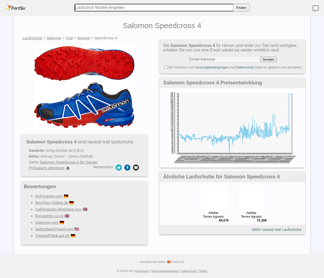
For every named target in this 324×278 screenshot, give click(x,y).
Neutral (83, 38)
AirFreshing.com (49, 196)
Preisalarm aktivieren (46, 168)
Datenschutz (245, 67)
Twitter (203, 270)
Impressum (142, 270)
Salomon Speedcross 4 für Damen (69, 162)
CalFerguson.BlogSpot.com (58, 209)
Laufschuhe (32, 38)
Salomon (54, 38)
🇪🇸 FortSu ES (175, 261)
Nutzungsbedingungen (212, 67)
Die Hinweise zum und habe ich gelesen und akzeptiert (234, 67)
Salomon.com (46, 222)
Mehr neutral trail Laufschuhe (276, 229)
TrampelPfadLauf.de (52, 235)
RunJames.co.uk (49, 216)
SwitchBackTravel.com (54, 229)
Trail (69, 38)
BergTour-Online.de (51, 202)
